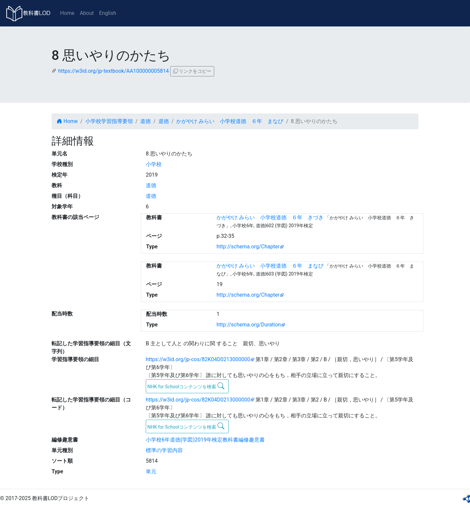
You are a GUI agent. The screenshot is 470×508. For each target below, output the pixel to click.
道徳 (145, 121)
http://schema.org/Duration (248, 324)
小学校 (154, 164)
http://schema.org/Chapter (248, 246)
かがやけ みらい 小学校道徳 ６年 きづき (270, 217)
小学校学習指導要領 (109, 121)
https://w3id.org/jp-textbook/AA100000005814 (113, 71)
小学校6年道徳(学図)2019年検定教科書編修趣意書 (205, 440)
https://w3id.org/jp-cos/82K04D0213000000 (198, 359)
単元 (151, 471)
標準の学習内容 (164, 450)
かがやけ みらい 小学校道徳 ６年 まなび (229, 121)
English (107, 13)
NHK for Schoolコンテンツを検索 (185, 386)
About (87, 13)
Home (67, 13)
